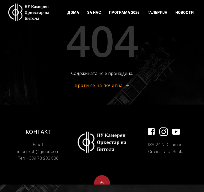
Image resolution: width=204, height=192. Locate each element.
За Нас (94, 12)
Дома (73, 12)
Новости (184, 12)
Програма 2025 (124, 12)
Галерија (157, 12)
